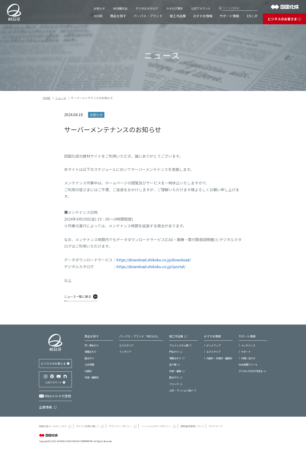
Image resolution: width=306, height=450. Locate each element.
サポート (245, 351)
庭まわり (89, 358)
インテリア (125, 351)
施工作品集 (178, 16)
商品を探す (118, 16)
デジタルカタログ (147, 8)
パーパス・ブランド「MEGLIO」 (139, 336)
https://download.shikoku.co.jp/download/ (153, 260)
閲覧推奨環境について (192, 426)
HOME (98, 16)
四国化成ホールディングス (53, 426)
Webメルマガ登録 (58, 396)
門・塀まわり (92, 345)
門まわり (174, 351)
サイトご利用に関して (87, 426)
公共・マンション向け (181, 390)
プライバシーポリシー (120, 426)
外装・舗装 (175, 371)
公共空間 (89, 364)
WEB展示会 (120, 8)
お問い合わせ (248, 358)
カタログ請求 (174, 8)
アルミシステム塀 (178, 345)
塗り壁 (172, 364)
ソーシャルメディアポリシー (156, 426)
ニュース (60, 98)
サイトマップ (216, 426)
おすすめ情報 (203, 16)
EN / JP (252, 16)
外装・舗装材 (92, 377)
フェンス (174, 384)
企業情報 (45, 407)
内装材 (88, 371)
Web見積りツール (248, 364)
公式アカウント (201, 8)
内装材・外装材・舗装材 (219, 358)
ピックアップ (213, 345)
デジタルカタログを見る (251, 371)
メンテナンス (248, 345)
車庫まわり (90, 351)
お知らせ (99, 8)
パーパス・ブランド (148, 16)
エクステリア (126, 345)
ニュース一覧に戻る (77, 296)
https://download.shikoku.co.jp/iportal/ (151, 266)
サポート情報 (229, 16)
